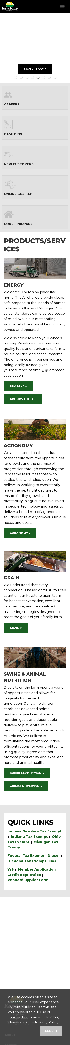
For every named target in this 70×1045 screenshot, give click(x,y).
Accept (51, 1031)
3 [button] (27, 77)
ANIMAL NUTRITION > (26, 786)
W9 (10, 869)
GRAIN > (16, 627)
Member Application (37, 869)
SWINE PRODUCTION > (27, 773)
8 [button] (55, 77)
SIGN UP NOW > (35, 68)
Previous (8, 48)
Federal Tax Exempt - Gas (32, 861)
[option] (35, 48)
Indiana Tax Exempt (29, 837)
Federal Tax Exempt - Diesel (33, 856)
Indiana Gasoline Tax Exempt (34, 831)
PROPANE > (18, 386)
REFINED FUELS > (23, 399)
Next (61, 48)
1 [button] (15, 77)
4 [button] (32, 77)
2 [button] (21, 77)
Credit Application (24, 875)
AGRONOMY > (20, 533)
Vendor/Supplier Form (28, 880)
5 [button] (38, 77)
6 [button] (43, 77)
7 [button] (49, 77)
